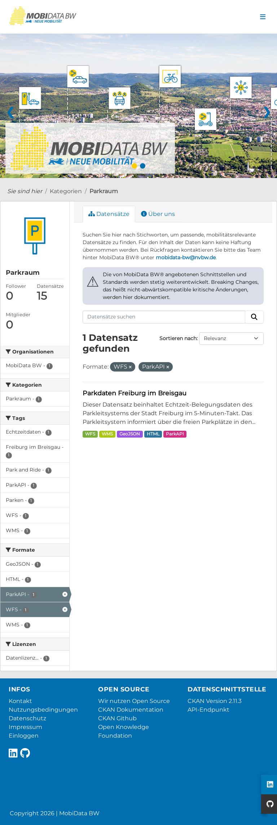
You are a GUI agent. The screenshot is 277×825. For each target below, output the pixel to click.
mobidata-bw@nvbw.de (186, 257)
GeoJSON (129, 434)
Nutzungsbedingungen (43, 709)
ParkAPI (175, 434)
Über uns (158, 213)
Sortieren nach (178, 338)
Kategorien (66, 191)
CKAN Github (117, 718)
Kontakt (20, 701)
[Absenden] (254, 317)
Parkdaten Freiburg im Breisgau (134, 393)
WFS (90, 434)
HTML (153, 434)
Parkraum (103, 191)
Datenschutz (27, 718)
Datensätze (108, 213)
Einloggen (24, 735)
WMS (107, 434)
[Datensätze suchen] (164, 317)
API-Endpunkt (208, 709)
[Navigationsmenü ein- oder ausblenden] (263, 17)
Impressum (25, 727)
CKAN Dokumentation (130, 709)
